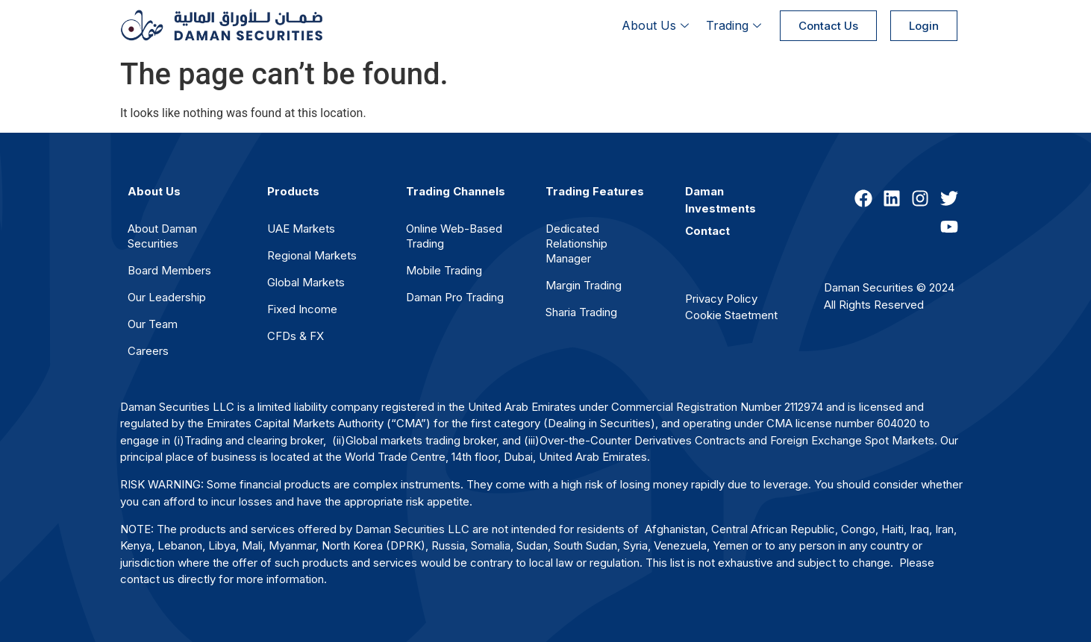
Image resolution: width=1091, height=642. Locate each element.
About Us (657, 25)
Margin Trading (584, 285)
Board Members (169, 270)
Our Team (153, 324)
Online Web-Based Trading (454, 236)
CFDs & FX (295, 336)
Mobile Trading (444, 270)
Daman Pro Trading (455, 297)
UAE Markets (301, 228)
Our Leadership (167, 297)
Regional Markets (312, 255)
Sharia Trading (581, 312)
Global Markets (306, 282)
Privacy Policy (721, 299)
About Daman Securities (162, 236)
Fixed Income (302, 309)
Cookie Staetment (731, 315)
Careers (148, 351)
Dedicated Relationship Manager (576, 243)
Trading (735, 25)
